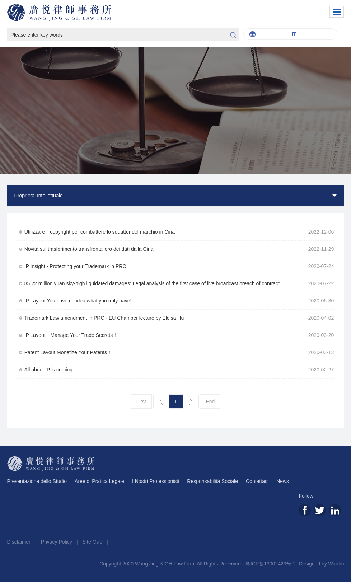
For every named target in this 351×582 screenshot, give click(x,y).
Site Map (93, 542)
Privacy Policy (57, 542)
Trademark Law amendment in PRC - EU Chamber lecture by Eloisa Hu (104, 318)
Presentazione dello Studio (37, 481)
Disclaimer (19, 542)
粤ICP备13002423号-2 (270, 564)
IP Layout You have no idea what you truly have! (78, 301)
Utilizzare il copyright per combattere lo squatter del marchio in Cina (99, 232)
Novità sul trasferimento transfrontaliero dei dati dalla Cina (89, 249)
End (210, 401)
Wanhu (336, 564)
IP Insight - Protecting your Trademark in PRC (75, 266)
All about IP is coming (48, 369)
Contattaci (257, 481)
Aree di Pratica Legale (99, 481)
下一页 (191, 401)
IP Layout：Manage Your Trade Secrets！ (71, 335)
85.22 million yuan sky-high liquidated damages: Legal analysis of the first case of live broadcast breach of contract (152, 283)
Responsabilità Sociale (212, 481)
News (282, 481)
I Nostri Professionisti (155, 481)
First (141, 401)
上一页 (161, 401)
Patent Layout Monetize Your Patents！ (68, 352)
